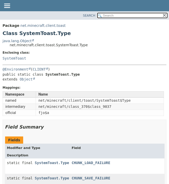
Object (26, 79)
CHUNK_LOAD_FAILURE (91, 163)
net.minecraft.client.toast (42, 26)
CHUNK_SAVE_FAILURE (91, 178)
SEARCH (89, 15)
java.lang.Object (17, 41)
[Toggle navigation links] (7, 6)
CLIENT (39, 69)
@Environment (15, 69)
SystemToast (14, 58)
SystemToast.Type (52, 163)
